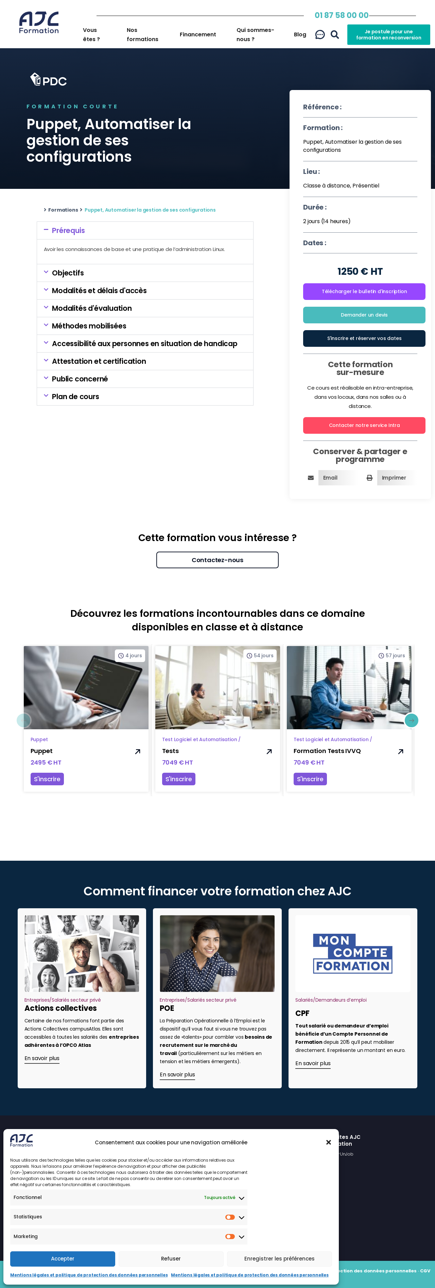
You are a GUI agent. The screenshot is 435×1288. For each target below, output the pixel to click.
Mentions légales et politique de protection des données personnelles (89, 1275)
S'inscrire (47, 779)
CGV (425, 1271)
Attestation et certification (99, 361)
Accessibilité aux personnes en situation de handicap (145, 343)
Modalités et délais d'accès (99, 291)
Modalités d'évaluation (92, 308)
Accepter (62, 1258)
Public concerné (80, 379)
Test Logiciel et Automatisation (199, 739)
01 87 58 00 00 (342, 15)
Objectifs (68, 273)
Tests (170, 751)
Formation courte (73, 106)
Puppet (39, 739)
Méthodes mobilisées (89, 326)
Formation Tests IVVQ (327, 751)
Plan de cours (75, 396)
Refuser (171, 1258)
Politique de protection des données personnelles (356, 1271)
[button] (328, 1142)
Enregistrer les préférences (279, 1258)
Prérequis (68, 230)
